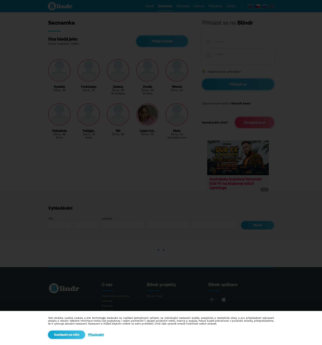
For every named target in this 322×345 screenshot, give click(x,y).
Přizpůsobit (96, 334)
